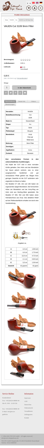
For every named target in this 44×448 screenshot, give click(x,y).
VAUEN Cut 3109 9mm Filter (26, 20)
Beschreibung (10, 101)
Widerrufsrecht (28, 408)
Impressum (27, 398)
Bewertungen (10, 104)
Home (6, 20)
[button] (6, 93)
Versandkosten (28, 411)
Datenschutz (27, 404)
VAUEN (12, 20)
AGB (25, 401)
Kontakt (26, 418)
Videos (33, 101)
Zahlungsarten (28, 414)
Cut (16, 20)
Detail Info (21, 101)
